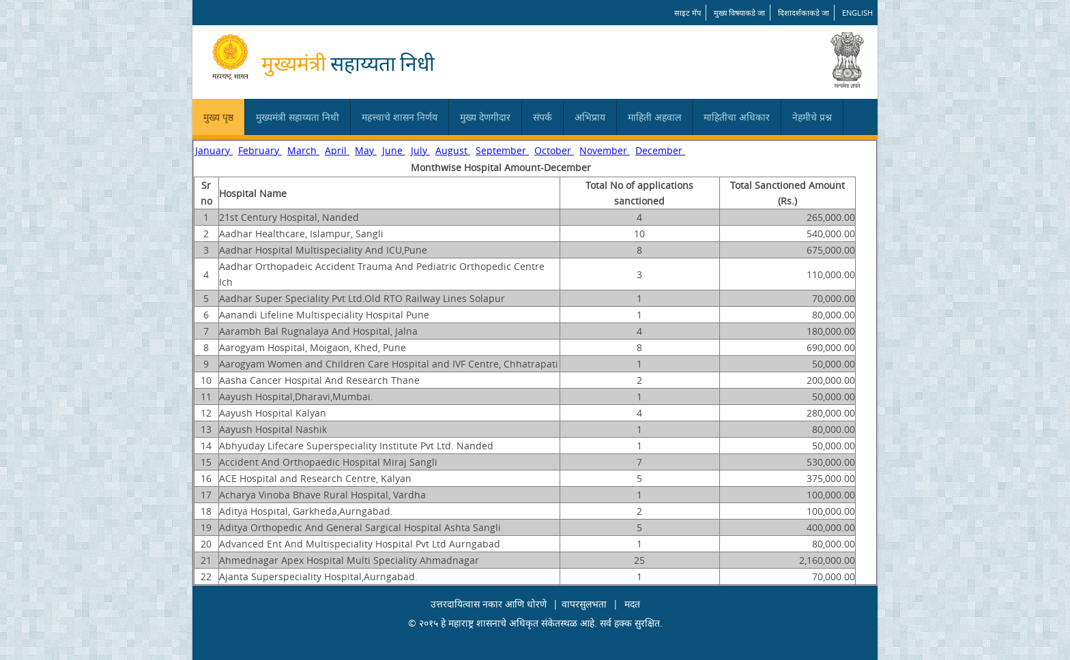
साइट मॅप (687, 12)
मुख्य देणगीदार (485, 116)
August (452, 150)
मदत (632, 603)
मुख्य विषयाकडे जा (739, 12)
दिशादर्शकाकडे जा (803, 12)
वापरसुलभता (584, 603)
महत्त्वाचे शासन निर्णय (399, 116)
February (260, 150)
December (660, 150)
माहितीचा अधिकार (737, 116)
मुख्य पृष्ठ (218, 116)
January (214, 150)
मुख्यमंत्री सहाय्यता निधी (297, 116)
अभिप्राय (590, 116)
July (420, 150)
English (857, 12)
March (303, 150)
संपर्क (542, 116)
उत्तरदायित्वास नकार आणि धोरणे (489, 603)
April (337, 150)
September (502, 150)
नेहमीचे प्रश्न (812, 116)
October (554, 150)
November (604, 150)
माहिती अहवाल (654, 116)
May (366, 150)
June (393, 150)
